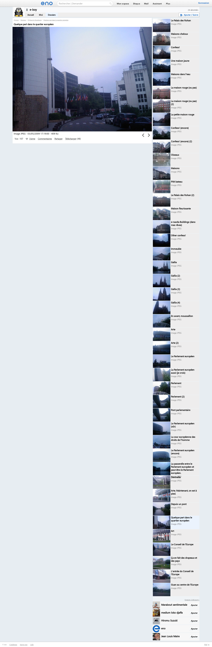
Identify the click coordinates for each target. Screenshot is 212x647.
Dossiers (52, 14)
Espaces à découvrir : (192, 600)
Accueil (30, 14)
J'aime (30, 138)
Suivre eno (23, 645)
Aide (32, 645)
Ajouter (194, 605)
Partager (58, 138)
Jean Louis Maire (170, 636)
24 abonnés (193, 10)
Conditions (13, 645)
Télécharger (70, 138)
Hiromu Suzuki (169, 620)
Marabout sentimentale (174, 604)
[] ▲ (207, 645)
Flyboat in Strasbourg (35, 20)
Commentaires (45, 138)
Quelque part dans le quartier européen (55, 20)
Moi (41, 14)
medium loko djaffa (172, 612)
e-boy (17, 20)
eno (163, 628)
